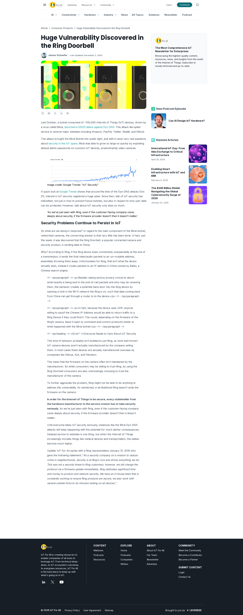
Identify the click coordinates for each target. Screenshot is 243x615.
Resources (99, 559)
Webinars (98, 550)
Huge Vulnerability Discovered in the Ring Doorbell (103, 28)
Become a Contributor (190, 555)
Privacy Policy (72, 610)
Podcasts (98, 555)
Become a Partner (188, 559)
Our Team (152, 555)
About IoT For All (155, 550)
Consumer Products (62, 28)
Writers (124, 564)
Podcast (187, 14)
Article (44, 28)
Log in (169, 5)
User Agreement (92, 610)
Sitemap (109, 610)
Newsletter (170, 14)
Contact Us (185, 576)
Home (124, 550)
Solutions (154, 14)
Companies (127, 559)
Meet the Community (190, 550)
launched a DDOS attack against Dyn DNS (89, 127)
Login (181, 572)
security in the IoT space (63, 143)
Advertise (72, 5)
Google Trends (68, 191)
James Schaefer (57, 55)
